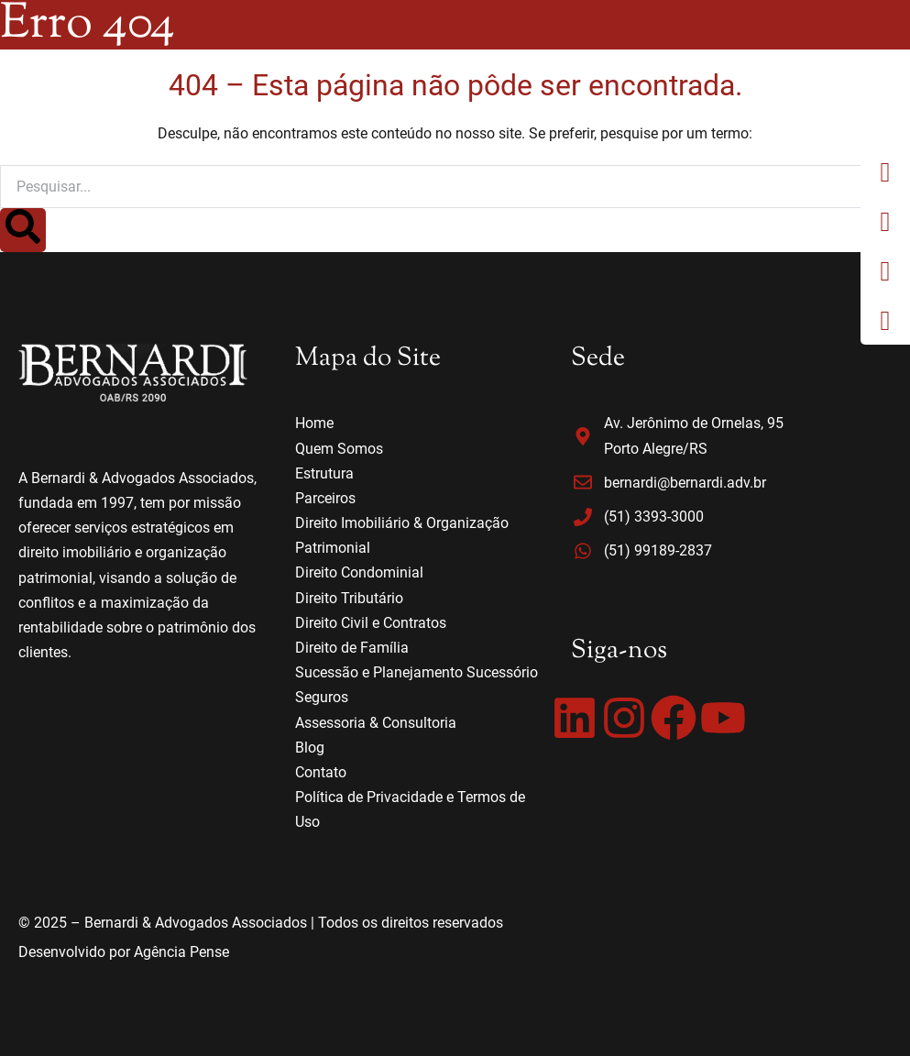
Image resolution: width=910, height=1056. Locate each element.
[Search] (23, 230)
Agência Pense (181, 952)
